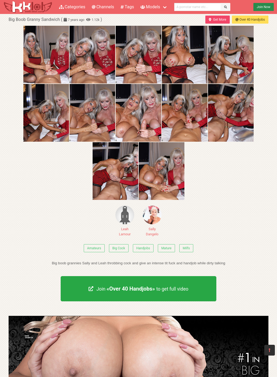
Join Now (263, 7)
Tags (127, 6)
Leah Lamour (124, 221)
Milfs (186, 248)
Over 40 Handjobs (250, 19)
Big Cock (118, 248)
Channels (103, 6)
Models (150, 6)
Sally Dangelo (152, 221)
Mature (166, 248)
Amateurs (94, 248)
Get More (217, 19)
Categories (72, 6)
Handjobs (143, 248)
